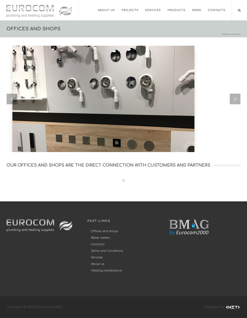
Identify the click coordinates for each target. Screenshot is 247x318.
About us (97, 264)
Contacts (98, 244)
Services (97, 257)
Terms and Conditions (107, 250)
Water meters (100, 237)
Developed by (222, 307)
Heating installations (106, 270)
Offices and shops (104, 231)
